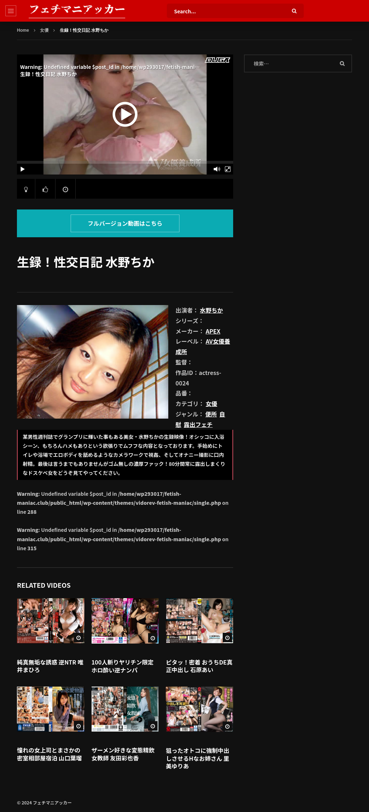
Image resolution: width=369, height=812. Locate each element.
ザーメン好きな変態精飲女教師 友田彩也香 (123, 754)
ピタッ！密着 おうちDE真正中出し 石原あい (199, 666)
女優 (44, 30)
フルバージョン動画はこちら (125, 223)
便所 (211, 414)
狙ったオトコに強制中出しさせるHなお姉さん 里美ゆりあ (197, 758)
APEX (213, 331)
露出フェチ (198, 424)
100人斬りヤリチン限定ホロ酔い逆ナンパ (123, 666)
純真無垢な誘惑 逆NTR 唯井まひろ (50, 666)
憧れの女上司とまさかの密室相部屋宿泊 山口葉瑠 (49, 754)
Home (23, 30)
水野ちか (211, 310)
